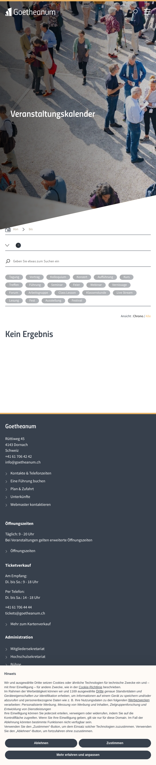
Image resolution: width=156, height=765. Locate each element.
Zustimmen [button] (115, 743)
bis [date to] (31, 229)
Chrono (138, 316)
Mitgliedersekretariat (27, 648)
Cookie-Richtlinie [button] (90, 687)
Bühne (15, 664)
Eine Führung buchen (27, 481)
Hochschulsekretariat (27, 656)
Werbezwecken (139, 700)
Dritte (100, 691)
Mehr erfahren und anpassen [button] (78, 755)
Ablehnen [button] (41, 743)
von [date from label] (15, 229)
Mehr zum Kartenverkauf (30, 624)
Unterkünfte (20, 496)
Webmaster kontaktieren (30, 504)
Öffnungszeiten (22, 550)
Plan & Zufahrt (22, 488)
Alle (148, 316)
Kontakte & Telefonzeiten (30, 473)
